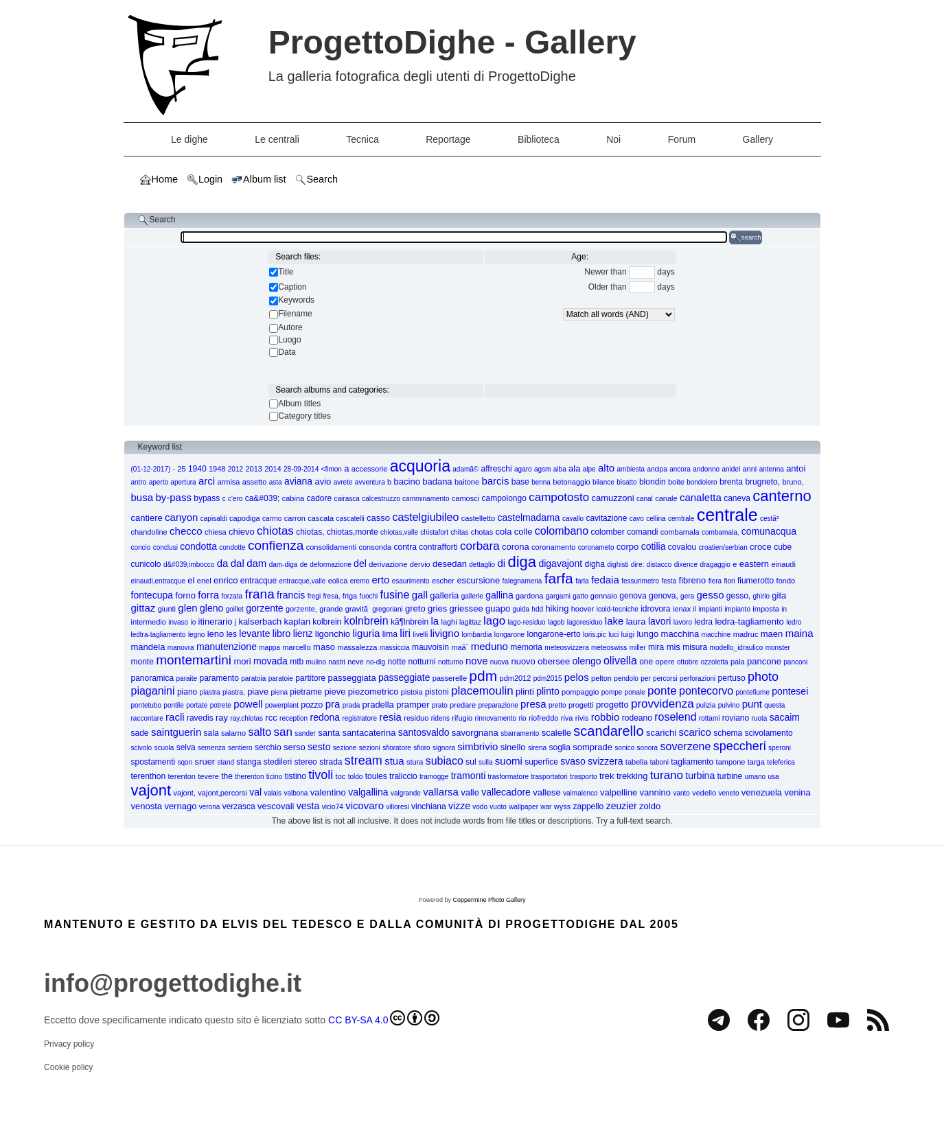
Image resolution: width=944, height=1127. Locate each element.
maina (799, 633)
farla (581, 581)
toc (341, 776)
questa (774, 705)
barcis (495, 481)
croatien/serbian (723, 547)
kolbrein (326, 622)
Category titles (304, 416)
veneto (728, 793)
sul (470, 762)
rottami (709, 718)
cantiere (147, 518)
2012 (235, 469)
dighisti (617, 564)
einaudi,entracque (158, 581)
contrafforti (438, 547)
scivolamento (769, 733)
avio (322, 481)
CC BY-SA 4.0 (383, 1019)
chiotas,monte (352, 532)
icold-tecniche (617, 609)
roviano (735, 718)
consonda (374, 547)
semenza (212, 748)
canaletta (701, 497)
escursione (478, 580)
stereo (305, 762)
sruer (205, 761)
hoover (583, 609)
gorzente (264, 608)
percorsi (665, 678)
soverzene (685, 746)
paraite (187, 678)
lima (390, 634)
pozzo (312, 705)
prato (440, 705)
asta (275, 482)
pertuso (732, 678)
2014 (272, 469)
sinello (513, 747)
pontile (173, 705)
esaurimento (411, 581)
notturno (450, 662)
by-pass (173, 497)
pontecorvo (706, 691)
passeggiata (352, 678)
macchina (680, 634)
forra (208, 595)
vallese (546, 792)
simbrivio (477, 746)
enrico (226, 580)
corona (515, 547)
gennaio (603, 596)
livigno (445, 633)
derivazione (388, 564)
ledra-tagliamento (749, 621)
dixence (686, 564)
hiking (556, 608)
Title (285, 272)
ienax (682, 609)
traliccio (403, 776)
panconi (795, 662)
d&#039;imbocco (189, 564)
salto (259, 732)
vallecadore (506, 792)
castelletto (478, 518)
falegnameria (522, 581)
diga (521, 561)
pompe (612, 692)
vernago (180, 806)
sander (305, 733)
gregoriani (387, 609)
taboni (659, 762)
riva (567, 718)
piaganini (153, 691)
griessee (466, 608)
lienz (303, 633)
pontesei (790, 691)
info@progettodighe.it (172, 983)
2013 (253, 469)
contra (404, 547)
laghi (449, 622)
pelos (576, 677)
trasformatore (508, 776)
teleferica (781, 762)
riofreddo (543, 718)
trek (606, 776)
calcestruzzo (381, 498)
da (223, 563)
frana (259, 594)
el (190, 580)
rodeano (637, 718)
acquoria (420, 466)
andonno (706, 469)
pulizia (705, 705)
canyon (181, 517)
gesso (710, 595)
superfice (541, 762)
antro (139, 482)
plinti (525, 691)
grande (331, 609)
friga (350, 596)
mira (656, 647)
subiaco (444, 761)
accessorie (370, 469)
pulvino (729, 705)
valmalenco (580, 793)
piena (279, 692)
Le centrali (277, 139)
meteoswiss (609, 647)
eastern (754, 564)
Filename (295, 313)
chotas (482, 532)
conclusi (165, 547)
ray (222, 717)
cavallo (573, 518)
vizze (459, 805)
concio (141, 547)
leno (216, 634)
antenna (771, 469)
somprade (592, 747)
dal (237, 563)
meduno (489, 646)
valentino (328, 792)
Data (286, 352)
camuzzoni (612, 498)
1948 (217, 469)
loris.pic (594, 634)
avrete (343, 482)
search (745, 237)
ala (574, 468)
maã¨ (459, 647)
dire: (637, 564)
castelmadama (529, 517)
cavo (637, 518)
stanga (248, 762)
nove (476, 660)
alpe (589, 469)
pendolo (626, 678)
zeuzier (621, 805)
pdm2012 (515, 678)
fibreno (692, 580)
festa (669, 581)
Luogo (289, 340)
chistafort (434, 532)
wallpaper (523, 807)
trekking (632, 776)
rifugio (462, 718)
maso (324, 647)
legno (196, 634)
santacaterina (368, 733)
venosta (147, 806)
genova (632, 596)
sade (140, 733)
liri (405, 633)
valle (470, 792)
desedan (450, 564)
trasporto (583, 776)
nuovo (523, 661)
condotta (198, 546)
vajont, (185, 793)
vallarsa (441, 792)
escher (443, 581)
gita (779, 595)
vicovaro (364, 805)
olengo (587, 660)
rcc (271, 717)
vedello (704, 793)
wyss (562, 806)
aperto (158, 482)
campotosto (559, 497)
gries (437, 608)
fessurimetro (640, 581)
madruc (746, 634)
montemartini (193, 660)
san (283, 732)
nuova (499, 662)
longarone (509, 634)
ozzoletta (714, 662)
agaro (523, 469)
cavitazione (606, 518)
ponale (635, 692)
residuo (416, 718)
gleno (211, 608)
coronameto (596, 547)
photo (763, 677)
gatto (580, 596)
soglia (559, 747)
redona (325, 717)
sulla (486, 762)
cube (783, 547)
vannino (655, 792)
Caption (292, 287)
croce (761, 547)
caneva (737, 498)
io (193, 622)
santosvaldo (424, 732)
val (255, 792)
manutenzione (226, 646)
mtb (296, 661)
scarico (694, 732)
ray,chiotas (246, 718)
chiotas (275, 530)
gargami (558, 596)
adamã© (465, 469)
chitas (459, 532)
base (520, 482)
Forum (681, 139)
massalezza (357, 647)
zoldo (649, 806)
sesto (319, 746)
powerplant (282, 705)
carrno (271, 518)
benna (541, 482)
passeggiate (404, 677)
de (304, 564)
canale (666, 498)
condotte (232, 547)
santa (329, 733)
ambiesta (631, 469)
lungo (647, 634)
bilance (603, 482)
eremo (359, 581)
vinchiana (428, 806)
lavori (659, 621)
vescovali (275, 806)
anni (750, 469)
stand (226, 762)
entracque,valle (302, 581)
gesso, (738, 596)
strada (330, 762)
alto (606, 468)
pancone (764, 661)
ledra (703, 622)
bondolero (702, 482)
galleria (444, 595)
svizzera (605, 761)
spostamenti (153, 762)
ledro (793, 622)
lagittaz (470, 622)
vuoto (498, 807)
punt (752, 704)
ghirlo (761, 596)
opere (665, 662)
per (645, 678)
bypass (207, 498)
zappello (588, 806)
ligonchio (332, 634)
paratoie (280, 678)
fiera (715, 581)
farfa (558, 578)
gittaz (143, 608)
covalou (682, 547)
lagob (556, 622)
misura (694, 647)
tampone (731, 762)
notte (396, 661)
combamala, (720, 532)
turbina (700, 775)
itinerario (215, 621)
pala (737, 662)
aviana (298, 481)
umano (755, 776)
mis (673, 647)
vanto (681, 793)
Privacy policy (69, 1044)
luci (613, 634)
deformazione (331, 564)
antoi (795, 468)
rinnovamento (496, 718)
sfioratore (396, 748)
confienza (275, 545)
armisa (228, 482)
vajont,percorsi (222, 793)
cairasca (347, 498)
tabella (636, 762)
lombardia (476, 634)
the (227, 776)
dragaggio (715, 564)
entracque (258, 580)
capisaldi (213, 518)
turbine (730, 776)
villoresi (397, 807)
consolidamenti (331, 547)
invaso (178, 622)
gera (687, 596)
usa (773, 776)
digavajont (560, 563)
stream (363, 760)
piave (257, 691)
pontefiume (753, 692)
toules (376, 776)
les (232, 634)
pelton (601, 678)
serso (295, 747)
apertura (183, 482)
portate (196, 705)
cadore (319, 498)
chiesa (216, 532)
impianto (737, 609)
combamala (680, 532)
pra (333, 704)
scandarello (608, 731)
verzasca (238, 806)
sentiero (240, 748)
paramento (218, 678)
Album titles (299, 403)
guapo (497, 608)
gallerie (472, 596)
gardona (529, 596)
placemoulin (482, 690)
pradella (378, 704)
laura (636, 621)
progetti (581, 705)
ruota (760, 718)
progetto (612, 704)
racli (175, 717)
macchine (716, 634)
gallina (499, 595)
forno (185, 595)
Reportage (448, 139)
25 (181, 469)
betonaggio (571, 482)
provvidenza (662, 703)
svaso (573, 761)
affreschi (496, 469)
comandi (642, 532)
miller (638, 647)
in (784, 609)
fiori (729, 581)
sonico (624, 748)
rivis (582, 718)
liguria (366, 633)
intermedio (148, 622)
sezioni (369, 748)
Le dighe (189, 139)
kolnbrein (366, 621)
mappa (269, 647)
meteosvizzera (566, 647)
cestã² (769, 518)
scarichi (661, 733)
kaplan (297, 621)
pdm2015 (547, 678)
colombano (561, 531)
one (646, 661)
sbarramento (519, 733)
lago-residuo (527, 622)
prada (351, 705)
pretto (557, 705)
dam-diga (283, 564)
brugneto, (762, 482)
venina (797, 792)
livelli (420, 634)
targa (756, 762)
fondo (786, 581)
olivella (620, 660)
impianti (710, 609)
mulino (316, 662)
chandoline (149, 532)
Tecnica (362, 139)
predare (463, 705)
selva (186, 747)
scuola (164, 748)
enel (204, 581)
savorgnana (475, 733)
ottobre (687, 662)
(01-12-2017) (151, 469)
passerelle (450, 678)
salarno (233, 733)
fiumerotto (755, 580)
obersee (554, 661)
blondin (652, 482)
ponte (662, 690)
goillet (235, 609)
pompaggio (580, 692)
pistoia (412, 692)
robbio (605, 717)
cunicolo (146, 564)
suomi (508, 761)
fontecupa (152, 595)
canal (644, 498)
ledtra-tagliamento (158, 634)
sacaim (785, 717)
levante (254, 633)
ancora (680, 469)
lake (614, 621)
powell (248, 704)
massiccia (395, 647)
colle (523, 531)
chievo (242, 531)
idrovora (655, 609)
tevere (208, 776)
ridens (440, 718)
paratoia (253, 678)
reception (293, 718)
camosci (465, 498)
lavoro (683, 622)
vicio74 (332, 807)
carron (295, 518)
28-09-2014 (301, 469)
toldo (355, 776)
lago (494, 620)
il (694, 609)
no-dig (375, 662)
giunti (167, 609)
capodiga (244, 518)
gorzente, (301, 609)
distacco (659, 564)
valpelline (618, 792)
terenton (182, 776)
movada (270, 660)
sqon (185, 762)
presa (533, 704)
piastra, (233, 692)
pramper (412, 704)
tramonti (468, 775)
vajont (151, 790)
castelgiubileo (425, 517)
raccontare (147, 718)
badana (437, 481)
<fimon (331, 469)
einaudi (783, 564)
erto (380, 579)
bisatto (626, 482)
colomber (607, 532)
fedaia (605, 579)
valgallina (368, 792)
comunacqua (768, 531)
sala (211, 733)
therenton (249, 776)
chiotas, (310, 532)
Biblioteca (539, 139)
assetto (254, 482)
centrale (727, 514)
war (545, 807)
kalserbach (259, 621)
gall (420, 595)
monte (142, 661)
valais (272, 793)
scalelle (556, 733)
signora (444, 748)
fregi (314, 596)
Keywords (296, 300)
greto (415, 608)
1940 (197, 469)
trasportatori (549, 776)
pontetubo (146, 705)
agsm (542, 469)
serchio (268, 747)
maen (772, 634)
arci (206, 481)
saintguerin (176, 732)
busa (142, 497)
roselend (675, 717)
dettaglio (482, 564)
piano (187, 692)
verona (209, 807)
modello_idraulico (736, 647)
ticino (274, 776)
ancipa (657, 469)
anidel (731, 469)
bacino (407, 481)
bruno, (792, 482)
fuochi (369, 596)
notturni (422, 661)
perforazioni (697, 678)
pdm (483, 676)
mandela (148, 647)
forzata (232, 596)
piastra (210, 692)
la (434, 621)
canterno (781, 495)
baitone (466, 482)
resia (390, 717)
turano (666, 775)
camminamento (425, 498)
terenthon (148, 776)
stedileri (278, 762)
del (360, 563)
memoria (526, 647)
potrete (220, 705)
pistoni (437, 692)
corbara (480, 546)
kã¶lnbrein (409, 622)
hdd (537, 609)
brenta (731, 482)
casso (378, 518)
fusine (395, 595)
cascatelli (350, 518)
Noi (613, 139)
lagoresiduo (585, 622)
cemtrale (681, 518)
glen (187, 608)
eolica (338, 581)
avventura (370, 482)
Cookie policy (68, 1067)
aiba (559, 469)
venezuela (761, 792)
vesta (308, 805)
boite (676, 482)
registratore (359, 718)
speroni (779, 748)
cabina (293, 498)
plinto (547, 691)
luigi (628, 634)
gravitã (357, 609)
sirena (537, 748)
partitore (310, 678)
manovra (181, 647)
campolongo (503, 498)
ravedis (200, 718)
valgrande (406, 793)
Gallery (758, 139)
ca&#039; (262, 498)
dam (256, 563)
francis (291, 595)
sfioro (421, 748)
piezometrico (373, 691)
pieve (334, 691)
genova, (663, 596)
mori (242, 661)
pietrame (306, 692)
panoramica (152, 678)
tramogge (433, 776)
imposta (765, 609)
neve (355, 662)
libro (281, 633)
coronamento (553, 547)
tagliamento (692, 762)
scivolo (141, 748)
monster (777, 647)
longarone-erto (554, 634)
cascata (321, 518)
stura (414, 762)
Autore (290, 327)
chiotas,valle (399, 532)
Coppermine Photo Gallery (488, 899)
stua (394, 761)
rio (523, 718)
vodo (479, 807)
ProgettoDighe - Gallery (452, 42)
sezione (344, 748)
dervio (420, 564)
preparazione (498, 705)
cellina (655, 518)
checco (186, 531)
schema (727, 733)
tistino (295, 776)
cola (504, 531)
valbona (296, 793)
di (501, 563)
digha (595, 564)
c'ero (235, 498)
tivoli (320, 775)
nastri (336, 662)
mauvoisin (430, 647)
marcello (296, 647)
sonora (647, 748)
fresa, (331, 596)
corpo (628, 547)
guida (521, 609)
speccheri (739, 746)
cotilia (653, 546)
